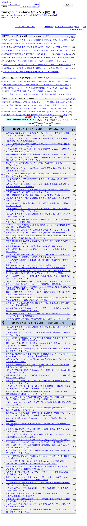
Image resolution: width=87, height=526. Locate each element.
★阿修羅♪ (5, 2)
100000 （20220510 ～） (10, 17)
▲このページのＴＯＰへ (25, 27)
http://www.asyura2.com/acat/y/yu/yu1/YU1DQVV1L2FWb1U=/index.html (29, 15)
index (77, 27)
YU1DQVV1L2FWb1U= (10, 5)
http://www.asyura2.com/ (43, 117)
